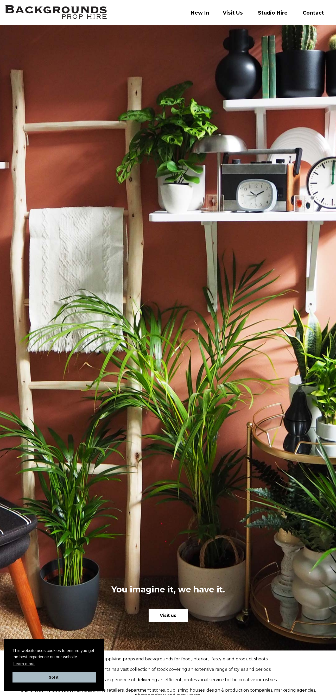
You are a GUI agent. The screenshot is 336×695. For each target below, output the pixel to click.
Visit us (168, 615)
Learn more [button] (24, 664)
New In (200, 13)
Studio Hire (273, 13)
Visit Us (233, 13)
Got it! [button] (54, 677)
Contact (313, 13)
